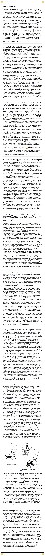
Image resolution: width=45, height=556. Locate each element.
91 (26, 148)
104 (30, 330)
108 (10, 398)
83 (16, 89)
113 (34, 512)
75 (41, 10)
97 (11, 215)
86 (12, 112)
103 (26, 297)
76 (38, 22)
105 (28, 369)
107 (27, 391)
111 (20, 434)
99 (27, 231)
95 (7, 203)
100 (31, 249)
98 (9, 228)
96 (40, 205)
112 (36, 496)
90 (9, 146)
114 (7, 518)
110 (15, 416)
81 (11, 50)
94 (29, 191)
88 (3, 133)
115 (9, 523)
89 (38, 133)
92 (21, 163)
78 (28, 35)
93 (11, 175)
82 (33, 83)
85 (3, 109)
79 (36, 38)
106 (25, 389)
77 (19, 27)
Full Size (22, 470)
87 (25, 119)
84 (39, 94)
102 (38, 282)
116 (38, 536)
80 (3, 47)
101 (14, 275)
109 (11, 412)
